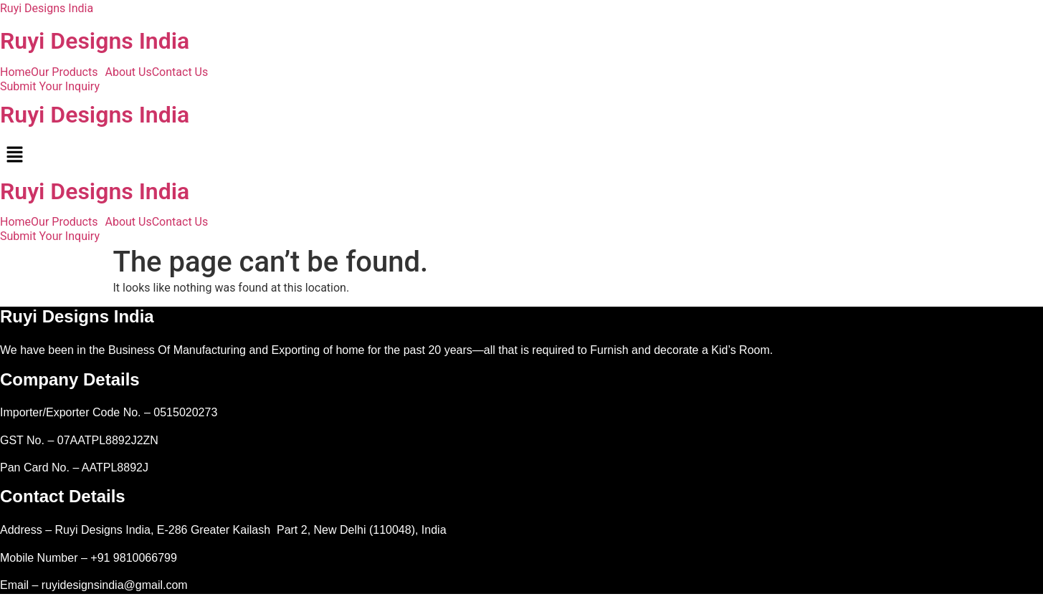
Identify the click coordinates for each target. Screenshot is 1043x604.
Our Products (64, 72)
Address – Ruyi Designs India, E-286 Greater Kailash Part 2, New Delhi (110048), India (223, 530)
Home (15, 72)
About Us (128, 72)
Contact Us (180, 72)
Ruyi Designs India (46, 8)
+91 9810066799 (133, 558)
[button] (68, 72)
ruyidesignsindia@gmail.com (115, 585)
